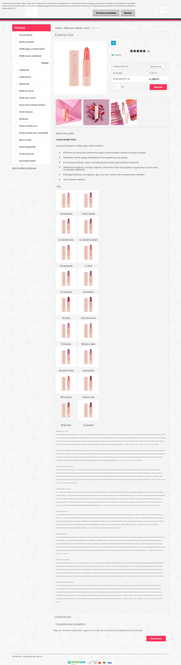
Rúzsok (45, 62)
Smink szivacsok (26, 153)
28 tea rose (66, 424)
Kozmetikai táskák (27, 160)
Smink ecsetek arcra (28, 125)
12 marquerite (66, 265)
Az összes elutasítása (106, 13)
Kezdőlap (58, 27)
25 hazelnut (88, 291)
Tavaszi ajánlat (25, 34)
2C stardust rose (66, 239)
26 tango (66, 317)
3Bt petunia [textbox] (155, 66)
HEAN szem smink (27, 97)
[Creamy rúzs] (80, 42)
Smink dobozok (26, 111)
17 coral (88, 265)
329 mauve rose (88, 317)
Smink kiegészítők (27, 146)
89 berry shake (88, 343)
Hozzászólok (156, 638)
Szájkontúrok (25, 76)
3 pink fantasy (66, 213)
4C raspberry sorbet (88, 239)
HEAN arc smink (26, 90)
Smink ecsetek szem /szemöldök (33, 132)
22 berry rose (88, 396)
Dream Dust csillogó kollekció (32, 104)
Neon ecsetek (25, 139)
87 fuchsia (66, 343)
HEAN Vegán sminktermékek (32, 48)
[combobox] (157, 66)
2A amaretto (88, 370)
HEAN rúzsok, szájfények (30, 55)
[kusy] (116, 86)
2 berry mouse (88, 213)
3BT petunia (66, 396)
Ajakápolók (24, 83)
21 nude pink (66, 291)
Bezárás (128, 13)
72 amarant (88, 424)
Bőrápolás (23, 118)
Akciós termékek (26, 41)
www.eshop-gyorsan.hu (32, 656)
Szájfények (24, 69)
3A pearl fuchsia (66, 370)
